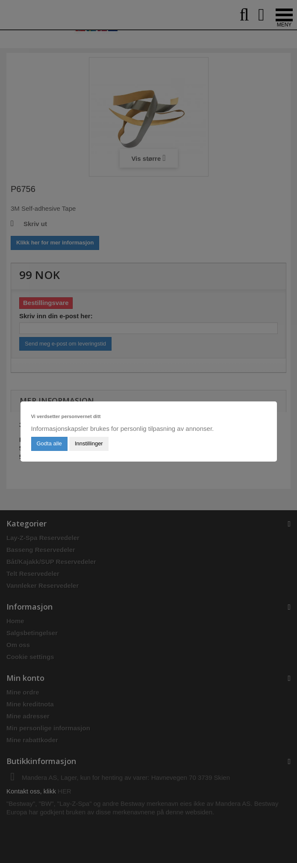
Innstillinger (89, 443)
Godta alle (49, 443)
